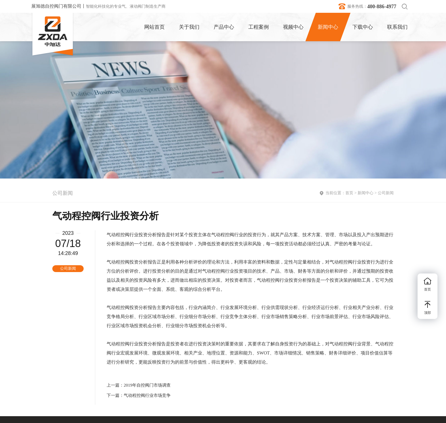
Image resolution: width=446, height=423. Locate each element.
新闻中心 (365, 194)
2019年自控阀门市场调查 (147, 385)
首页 (349, 194)
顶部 (427, 308)
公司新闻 (386, 194)
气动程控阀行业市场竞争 (147, 395)
